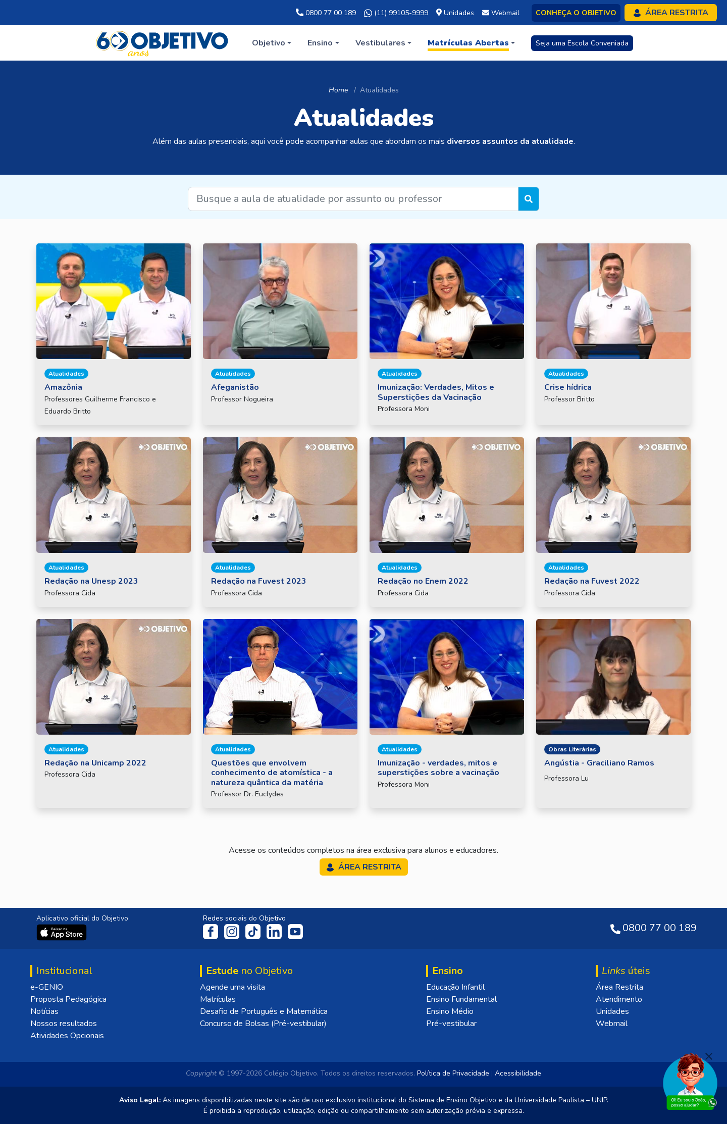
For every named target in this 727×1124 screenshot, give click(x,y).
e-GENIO (46, 987)
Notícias (44, 1011)
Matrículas (218, 999)
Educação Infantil (455, 987)
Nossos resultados (63, 1023)
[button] (271, 43)
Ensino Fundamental (461, 999)
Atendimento (619, 999)
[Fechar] (709, 1056)
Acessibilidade (518, 1073)
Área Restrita (619, 987)
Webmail (612, 1023)
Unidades (612, 1011)
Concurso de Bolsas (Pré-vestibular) (263, 1023)
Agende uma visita (232, 987)
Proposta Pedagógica (68, 999)
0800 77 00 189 (326, 13)
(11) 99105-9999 (396, 13)
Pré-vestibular (451, 1023)
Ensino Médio (450, 1011)
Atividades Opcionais (67, 1035)
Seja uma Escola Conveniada (582, 43)
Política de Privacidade (453, 1073)
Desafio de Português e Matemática (264, 1011)
